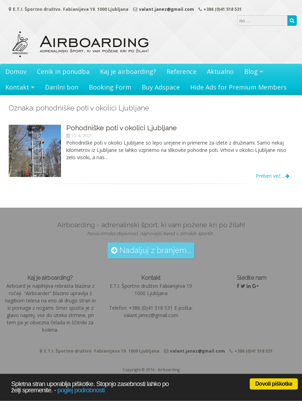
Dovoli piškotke (273, 384)
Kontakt (17, 87)
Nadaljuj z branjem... (151, 250)
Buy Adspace (161, 87)
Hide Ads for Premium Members (238, 87)
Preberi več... (272, 175)
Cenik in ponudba (63, 71)
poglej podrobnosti (81, 390)
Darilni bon (61, 87)
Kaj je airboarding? (128, 71)
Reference (181, 71)
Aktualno (220, 71)
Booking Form (110, 87)
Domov (15, 71)
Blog (251, 71)
